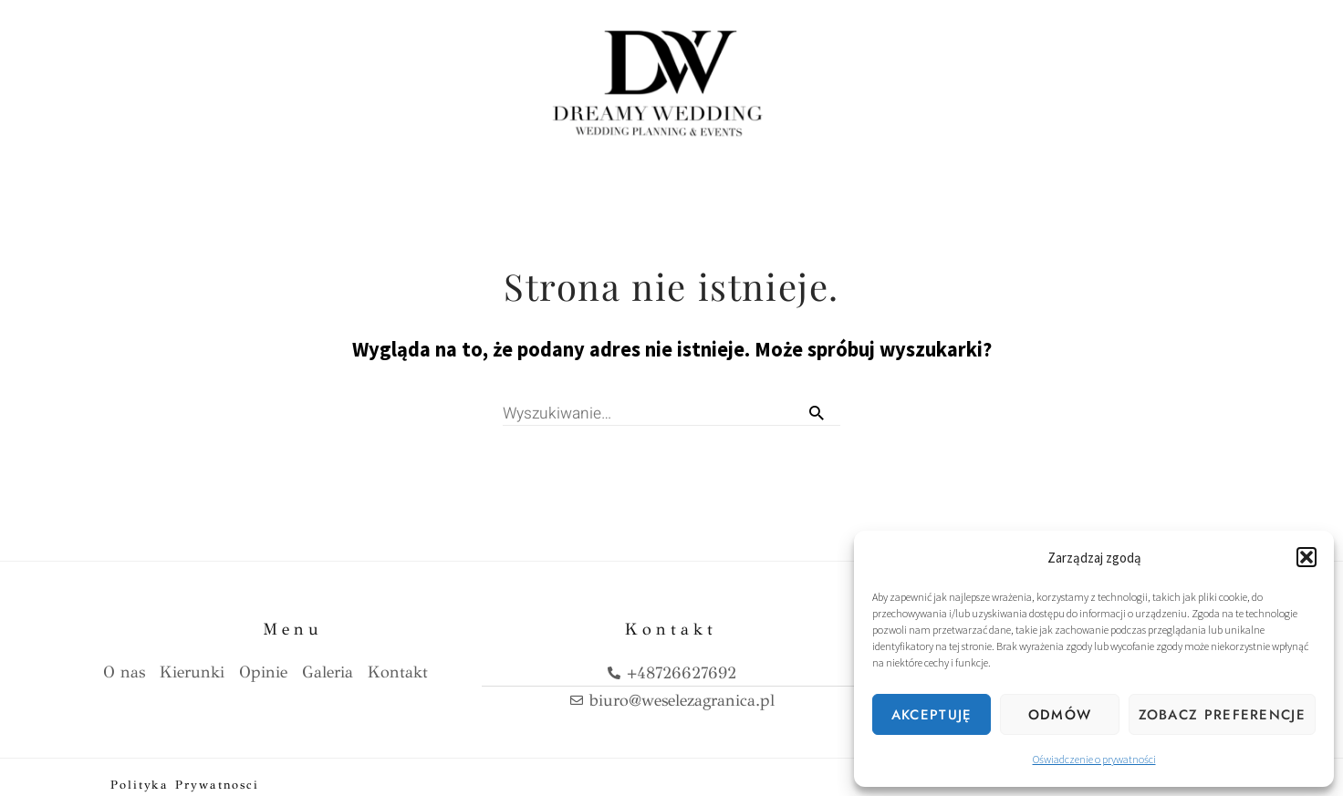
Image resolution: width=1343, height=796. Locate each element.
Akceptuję (932, 715)
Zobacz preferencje (1222, 715)
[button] (1306, 557)
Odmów (1060, 715)
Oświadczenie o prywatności (1094, 759)
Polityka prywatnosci (184, 770)
